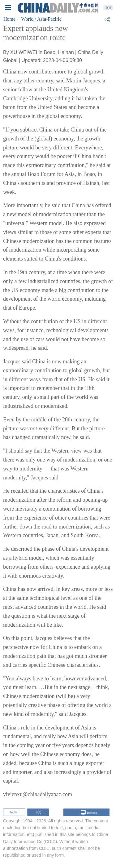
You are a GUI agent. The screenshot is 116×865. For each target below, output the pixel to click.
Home (9, 19)
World (27, 19)
